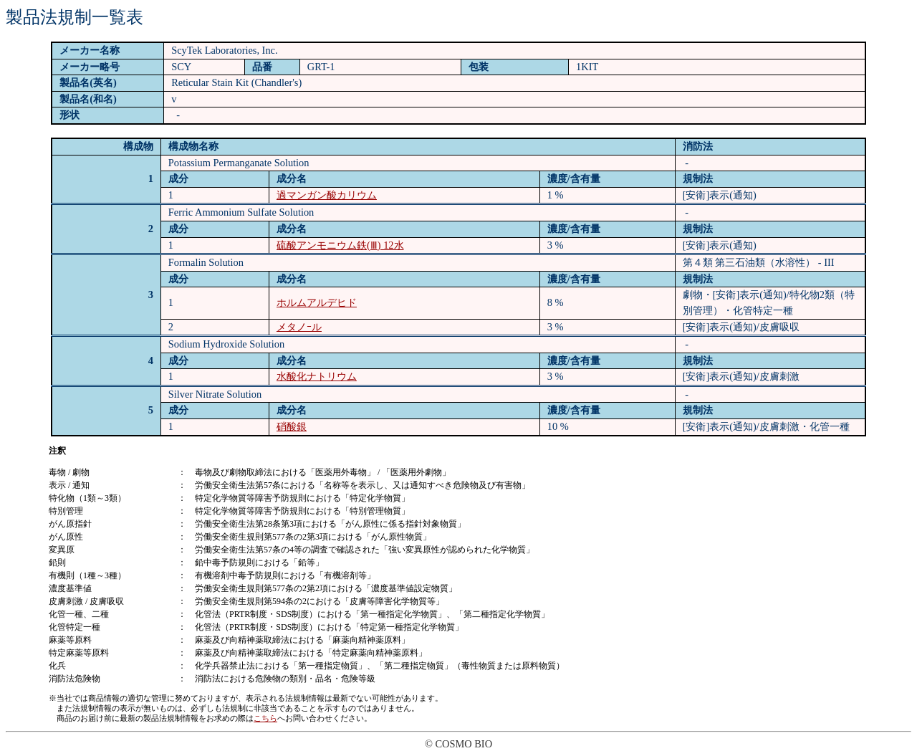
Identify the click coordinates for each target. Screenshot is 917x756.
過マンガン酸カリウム (327, 195)
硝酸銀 (292, 426)
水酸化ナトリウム (317, 376)
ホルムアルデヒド (317, 302)
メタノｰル (299, 326)
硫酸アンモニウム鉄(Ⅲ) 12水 (340, 245)
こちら (265, 718)
